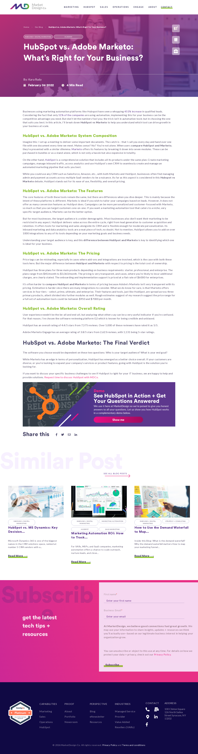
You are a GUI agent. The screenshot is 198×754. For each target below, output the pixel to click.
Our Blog (39, 27)
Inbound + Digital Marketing (22, 522)
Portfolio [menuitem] (70, 716)
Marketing (71, 7)
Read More (17, 555)
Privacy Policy (110, 745)
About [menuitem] (68, 711)
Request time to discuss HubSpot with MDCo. (71, 377)
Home (26, 27)
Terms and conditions (133, 745)
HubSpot (90, 7)
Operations (121, 7)
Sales (104, 7)
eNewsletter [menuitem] (97, 716)
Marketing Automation (112, 521)
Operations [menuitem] (46, 721)
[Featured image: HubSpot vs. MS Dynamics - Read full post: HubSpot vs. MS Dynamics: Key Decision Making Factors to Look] (36, 502)
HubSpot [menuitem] (44, 727)
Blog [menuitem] (93, 711)
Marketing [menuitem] (45, 711)
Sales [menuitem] (42, 716)
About (152, 7)
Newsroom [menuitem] (71, 721)
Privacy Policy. (162, 664)
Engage (139, 7)
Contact (167, 7)
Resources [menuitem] (96, 721)
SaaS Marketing (112, 529)
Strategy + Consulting (175, 521)
